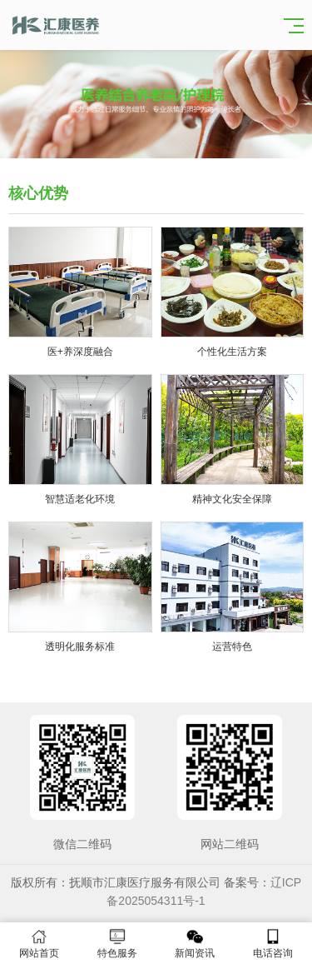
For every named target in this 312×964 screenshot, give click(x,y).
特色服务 (117, 943)
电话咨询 (273, 943)
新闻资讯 (195, 943)
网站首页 (39, 943)
